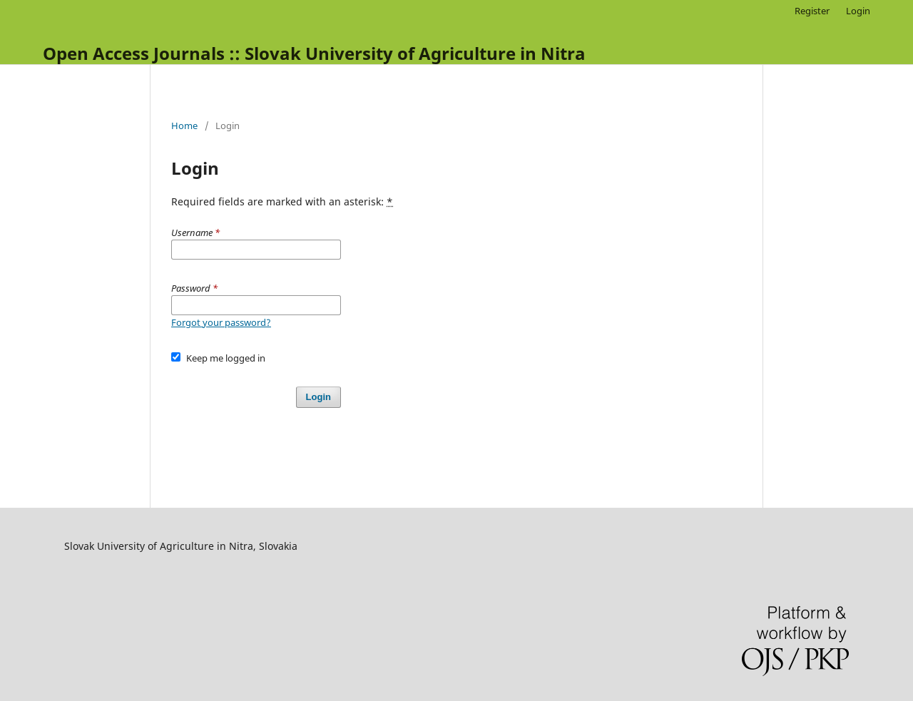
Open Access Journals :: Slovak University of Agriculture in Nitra (314, 53)
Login (858, 10)
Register (812, 10)
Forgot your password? (221, 322)
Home (184, 125)
